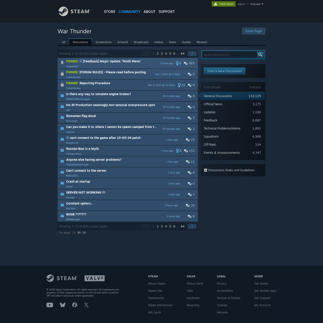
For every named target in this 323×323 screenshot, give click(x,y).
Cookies (222, 305)
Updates (210, 112)
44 (183, 53)
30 (79, 232)
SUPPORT (167, 11)
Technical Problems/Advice (222, 128)
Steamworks (156, 298)
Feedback (210, 120)
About (150, 11)
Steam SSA (155, 290)
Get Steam (261, 283)
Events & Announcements (222, 152)
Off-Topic (210, 144)
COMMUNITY (129, 11)
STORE (109, 11)
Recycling (193, 305)
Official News (213, 104)
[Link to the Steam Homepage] (78, 15)
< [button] (145, 53)
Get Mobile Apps (265, 290)
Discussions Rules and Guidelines (229, 170)
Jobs (190, 290)
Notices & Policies (228, 298)
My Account (262, 305)
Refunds (222, 312)
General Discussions (218, 96)
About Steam (156, 283)
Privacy (221, 283)
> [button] (192, 53)
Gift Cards (154, 312)
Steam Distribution (160, 305)
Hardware (193, 298)
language (255, 3)
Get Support (262, 298)
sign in (241, 3)
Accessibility (225, 290)
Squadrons (211, 136)
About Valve (195, 283)
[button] (128, 63)
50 (84, 232)
